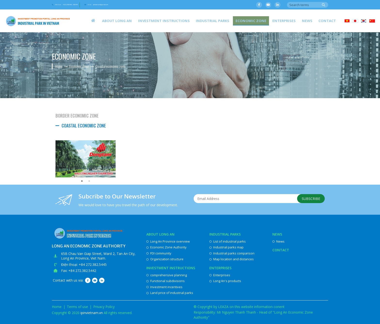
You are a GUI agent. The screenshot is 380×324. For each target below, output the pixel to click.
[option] (85, 158)
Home (57, 306)
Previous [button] (51, 158)
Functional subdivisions (165, 281)
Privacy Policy (104, 306)
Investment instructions (185, 20)
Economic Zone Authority (166, 247)
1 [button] (81, 181)
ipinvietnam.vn (91, 312)
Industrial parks (230, 20)
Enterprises (292, 20)
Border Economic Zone (77, 115)
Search (323, 5)
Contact (328, 20)
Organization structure (164, 259)
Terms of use (77, 306)
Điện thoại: (80, 5)
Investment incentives (164, 287)
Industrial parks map (226, 247)
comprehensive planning (166, 275)
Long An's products (225, 281)
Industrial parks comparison (231, 253)
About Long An (143, 20)
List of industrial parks (227, 241)
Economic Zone (263, 20)
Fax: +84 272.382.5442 (78, 270)
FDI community (158, 253)
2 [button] (89, 181)
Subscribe (309, 199)
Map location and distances (231, 259)
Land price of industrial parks (169, 293)
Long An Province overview (168, 241)
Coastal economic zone (84, 125)
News (312, 20)
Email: (143, 5)
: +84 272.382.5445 (92, 264)
